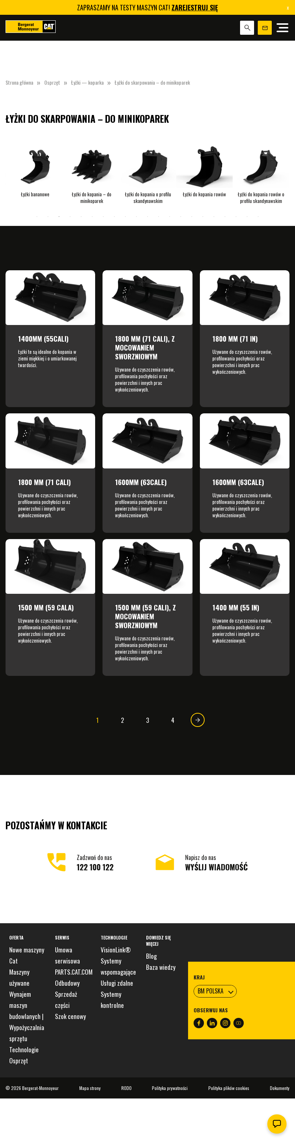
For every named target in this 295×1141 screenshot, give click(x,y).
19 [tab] (236, 216)
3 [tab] (59, 216)
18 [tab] (225, 216)
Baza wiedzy (161, 967)
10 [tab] (136, 216)
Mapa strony (90, 1088)
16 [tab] (202, 216)
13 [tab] (169, 216)
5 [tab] (81, 216)
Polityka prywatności (170, 1088)
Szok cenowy (70, 1016)
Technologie (24, 1049)
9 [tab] (125, 216)
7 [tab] (103, 216)
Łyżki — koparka (87, 82)
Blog (151, 956)
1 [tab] (37, 216)
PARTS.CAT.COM (74, 971)
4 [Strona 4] (172, 720)
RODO (126, 1088)
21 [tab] (258, 216)
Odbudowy (67, 983)
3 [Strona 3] (147, 720)
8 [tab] (114, 216)
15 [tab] (191, 216)
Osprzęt (52, 82)
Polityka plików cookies (228, 1088)
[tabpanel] (35, 170)
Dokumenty (279, 1088)
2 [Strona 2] (122, 720)
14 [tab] (180, 216)
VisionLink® (116, 949)
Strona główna (19, 82)
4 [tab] (70, 216)
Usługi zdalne (117, 983)
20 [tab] (247, 216)
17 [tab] (214, 216)
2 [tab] (48, 216)
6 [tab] (92, 216)
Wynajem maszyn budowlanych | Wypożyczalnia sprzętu (26, 1016)
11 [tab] (147, 216)
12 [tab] (158, 216)
